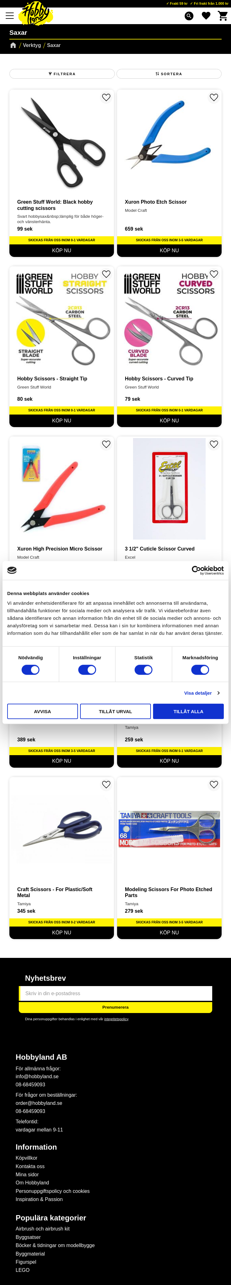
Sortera (171, 74)
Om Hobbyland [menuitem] (32, 1182)
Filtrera (65, 74)
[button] (10, 15)
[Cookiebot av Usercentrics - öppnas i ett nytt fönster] (196, 570)
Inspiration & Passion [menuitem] (39, 1199)
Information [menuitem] (36, 1147)
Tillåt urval (115, 711)
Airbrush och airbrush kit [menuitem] (43, 1228)
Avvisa (42, 711)
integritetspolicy (116, 1019)
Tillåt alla (188, 711)
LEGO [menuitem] (22, 1270)
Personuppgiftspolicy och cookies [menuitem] (53, 1191)
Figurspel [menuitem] (26, 1262)
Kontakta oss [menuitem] (30, 1166)
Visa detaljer (198, 692)
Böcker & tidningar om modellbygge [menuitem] (55, 1245)
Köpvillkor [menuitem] (26, 1158)
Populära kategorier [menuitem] (51, 1218)
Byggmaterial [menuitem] (30, 1253)
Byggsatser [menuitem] (28, 1237)
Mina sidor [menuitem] (27, 1174)
